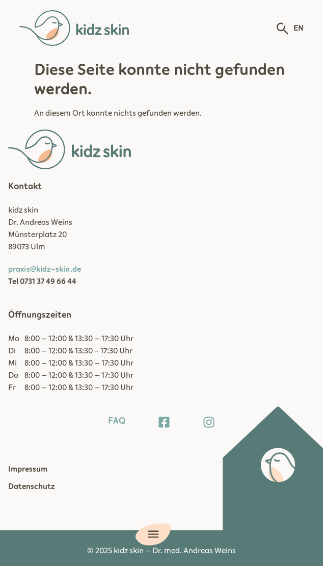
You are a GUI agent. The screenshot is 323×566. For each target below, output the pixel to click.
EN (298, 28)
